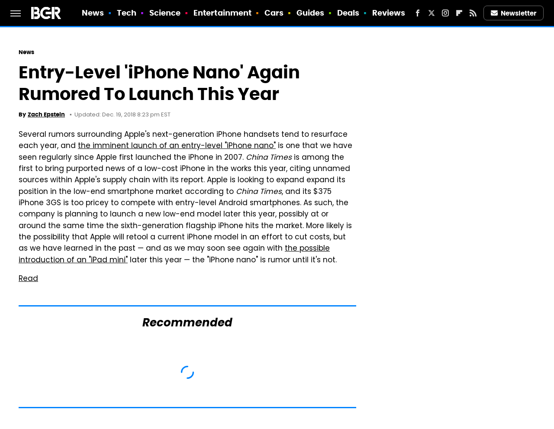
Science (165, 13)
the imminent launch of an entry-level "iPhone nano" (177, 146)
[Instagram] (445, 13)
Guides (310, 13)
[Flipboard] (459, 13)
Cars (273, 13)
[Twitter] (431, 13)
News (93, 13)
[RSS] (473, 13)
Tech (126, 13)
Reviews (389, 13)
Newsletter (514, 13)
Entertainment (222, 13)
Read (28, 279)
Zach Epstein (46, 114)
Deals (348, 13)
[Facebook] (417, 13)
